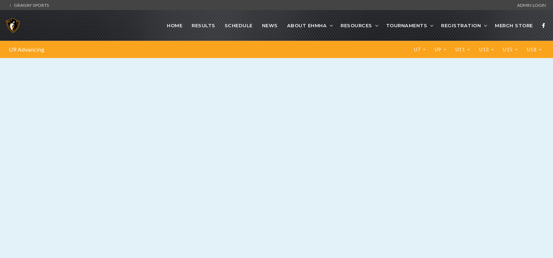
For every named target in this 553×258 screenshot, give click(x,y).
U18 (532, 49)
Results (203, 25)
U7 (418, 49)
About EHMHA (307, 25)
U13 (484, 49)
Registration (461, 25)
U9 (439, 49)
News (270, 25)
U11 (461, 49)
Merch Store (514, 25)
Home (174, 25)
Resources (356, 25)
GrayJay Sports (28, 5)
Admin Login (531, 5)
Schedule (239, 25)
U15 (508, 49)
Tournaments (406, 25)
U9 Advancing (26, 49)
